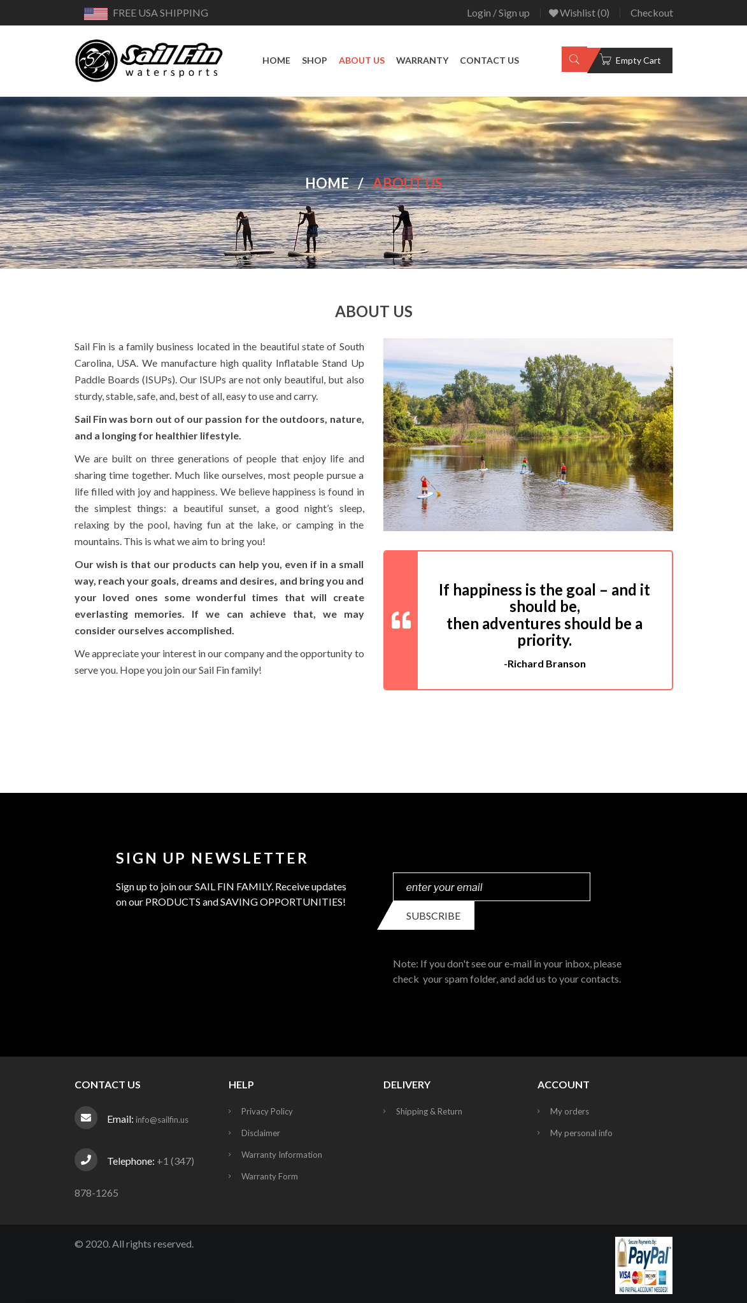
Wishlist (579, 12)
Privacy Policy (267, 1111)
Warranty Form (269, 1176)
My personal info (581, 1133)
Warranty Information (281, 1155)
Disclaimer (260, 1133)
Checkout (651, 12)
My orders (569, 1111)
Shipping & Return (429, 1111)
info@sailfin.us (162, 1119)
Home (327, 182)
